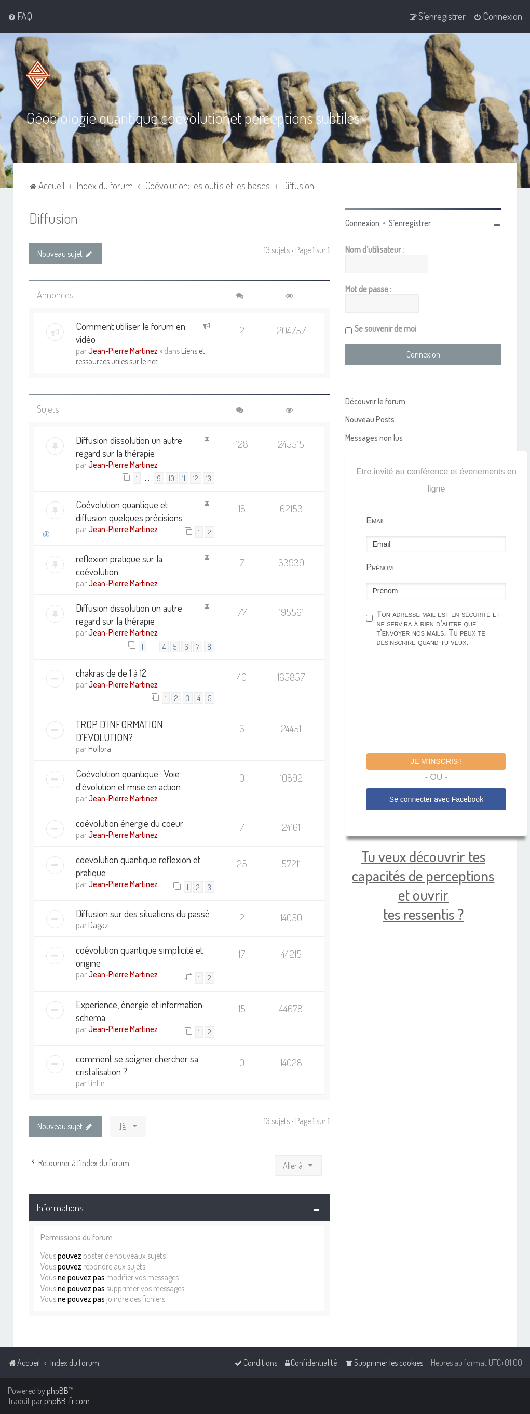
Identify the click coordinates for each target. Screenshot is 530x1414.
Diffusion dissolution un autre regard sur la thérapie (129, 446)
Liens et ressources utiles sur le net (140, 355)
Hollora (99, 749)
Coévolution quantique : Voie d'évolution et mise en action (128, 780)
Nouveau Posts (370, 419)
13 (208, 478)
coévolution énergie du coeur (129, 822)
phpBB (58, 1390)
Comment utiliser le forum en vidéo (130, 332)
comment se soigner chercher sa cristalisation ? (137, 1065)
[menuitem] (20, 16)
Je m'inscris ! (436, 761)
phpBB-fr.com (67, 1401)
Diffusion (53, 218)
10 (171, 478)
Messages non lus (374, 437)
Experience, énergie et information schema (139, 1011)
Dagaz (98, 925)
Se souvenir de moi (385, 328)
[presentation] (445, 702)
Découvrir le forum (375, 401)
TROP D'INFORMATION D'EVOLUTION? (119, 731)
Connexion (362, 223)
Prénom (379, 567)
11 (183, 478)
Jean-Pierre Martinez (123, 350)
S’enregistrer (410, 223)
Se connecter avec (436, 799)
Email (375, 520)
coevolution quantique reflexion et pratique (138, 866)
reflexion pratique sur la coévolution (119, 565)
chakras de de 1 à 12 (111, 672)
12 (195, 478)
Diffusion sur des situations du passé (143, 913)
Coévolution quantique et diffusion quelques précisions (129, 511)
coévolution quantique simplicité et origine (139, 956)
